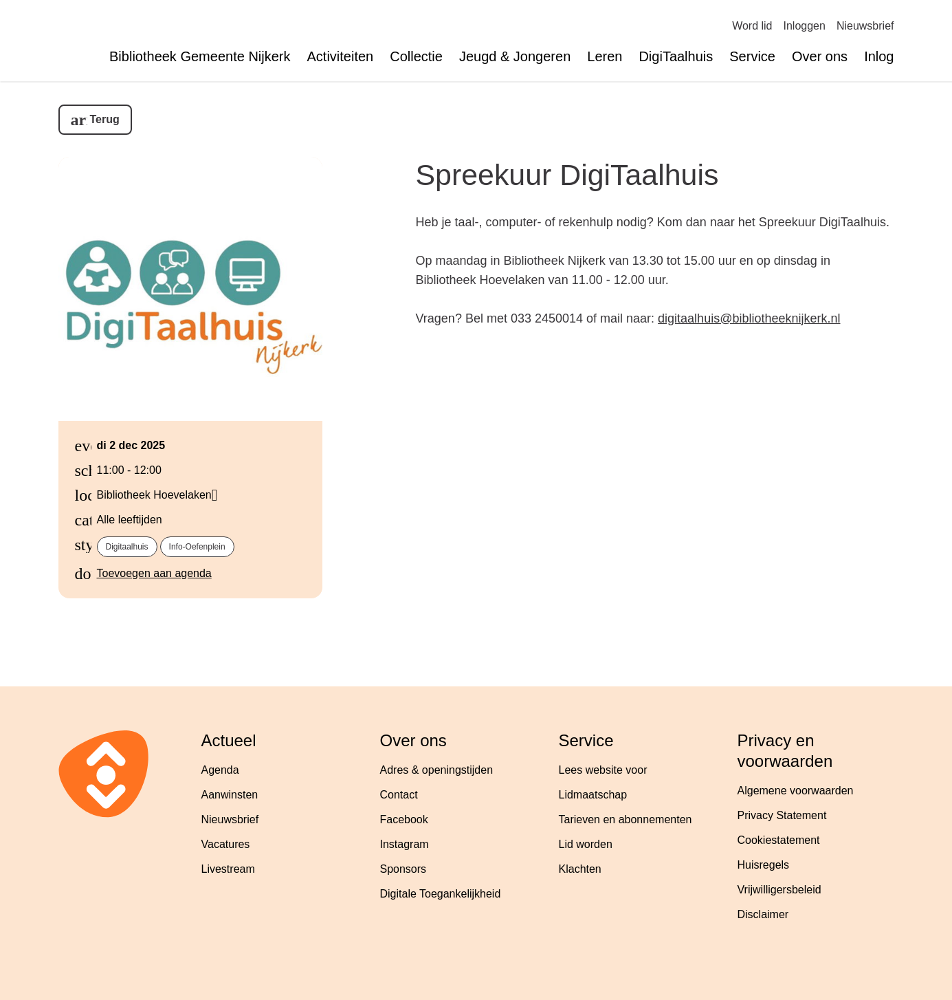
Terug (105, 119)
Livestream (228, 869)
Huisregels (764, 865)
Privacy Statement (782, 815)
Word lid (752, 26)
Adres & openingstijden (437, 770)
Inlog (879, 56)
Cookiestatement (779, 840)
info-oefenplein (197, 547)
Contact (399, 795)
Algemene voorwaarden (796, 790)
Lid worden (585, 844)
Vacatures (225, 844)
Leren (604, 56)
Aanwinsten (229, 795)
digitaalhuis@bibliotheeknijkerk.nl (749, 318)
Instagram (404, 844)
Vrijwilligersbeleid (779, 889)
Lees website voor (603, 770)
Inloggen (805, 26)
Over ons (820, 56)
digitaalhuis (127, 547)
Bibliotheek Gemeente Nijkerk (199, 56)
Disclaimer (763, 914)
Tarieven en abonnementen (625, 819)
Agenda (220, 770)
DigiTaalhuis (676, 56)
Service (752, 56)
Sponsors (403, 869)
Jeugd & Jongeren (515, 56)
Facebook (404, 819)
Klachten (580, 869)
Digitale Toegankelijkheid (440, 894)
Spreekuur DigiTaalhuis (567, 174)
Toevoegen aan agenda (154, 573)
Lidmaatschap (593, 795)
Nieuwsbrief (865, 26)
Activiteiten (340, 56)
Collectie (416, 56)
